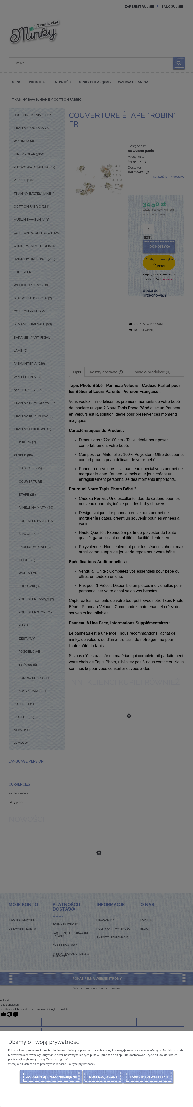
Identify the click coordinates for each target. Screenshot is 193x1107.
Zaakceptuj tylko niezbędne (51, 1076)
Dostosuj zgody (103, 1076)
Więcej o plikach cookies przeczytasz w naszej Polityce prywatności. (51, 1064)
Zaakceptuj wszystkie (149, 1076)
